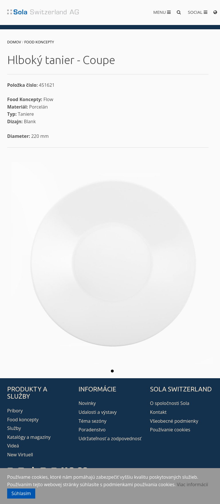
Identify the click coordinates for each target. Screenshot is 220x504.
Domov (14, 42)
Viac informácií (192, 484)
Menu (162, 12)
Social (197, 12)
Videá (13, 446)
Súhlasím (21, 493)
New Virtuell (20, 454)
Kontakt (158, 412)
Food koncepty (39, 42)
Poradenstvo (91, 429)
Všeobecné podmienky (174, 421)
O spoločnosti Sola (169, 403)
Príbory (15, 411)
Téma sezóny (92, 421)
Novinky (87, 403)
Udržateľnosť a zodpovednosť (109, 438)
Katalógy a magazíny (29, 437)
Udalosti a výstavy (97, 412)
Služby (14, 428)
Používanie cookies (170, 429)
